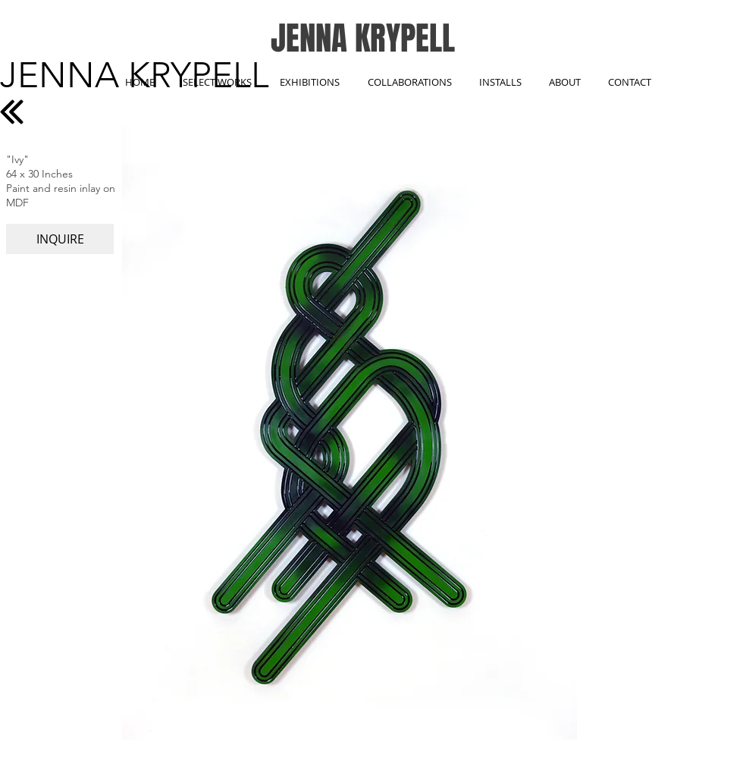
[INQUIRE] (60, 239)
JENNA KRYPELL (363, 38)
